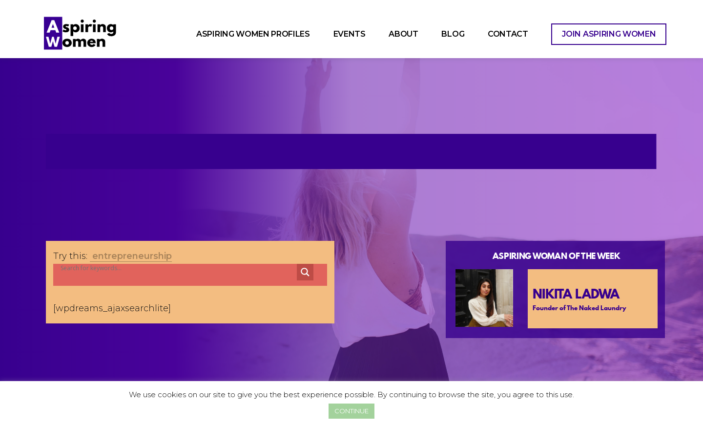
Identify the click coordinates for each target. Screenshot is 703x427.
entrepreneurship (132, 256)
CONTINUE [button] (351, 411)
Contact (508, 34)
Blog (452, 34)
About (403, 34)
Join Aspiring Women (609, 34)
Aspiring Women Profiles (253, 34)
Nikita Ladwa (576, 294)
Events (349, 34)
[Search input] (164, 268)
